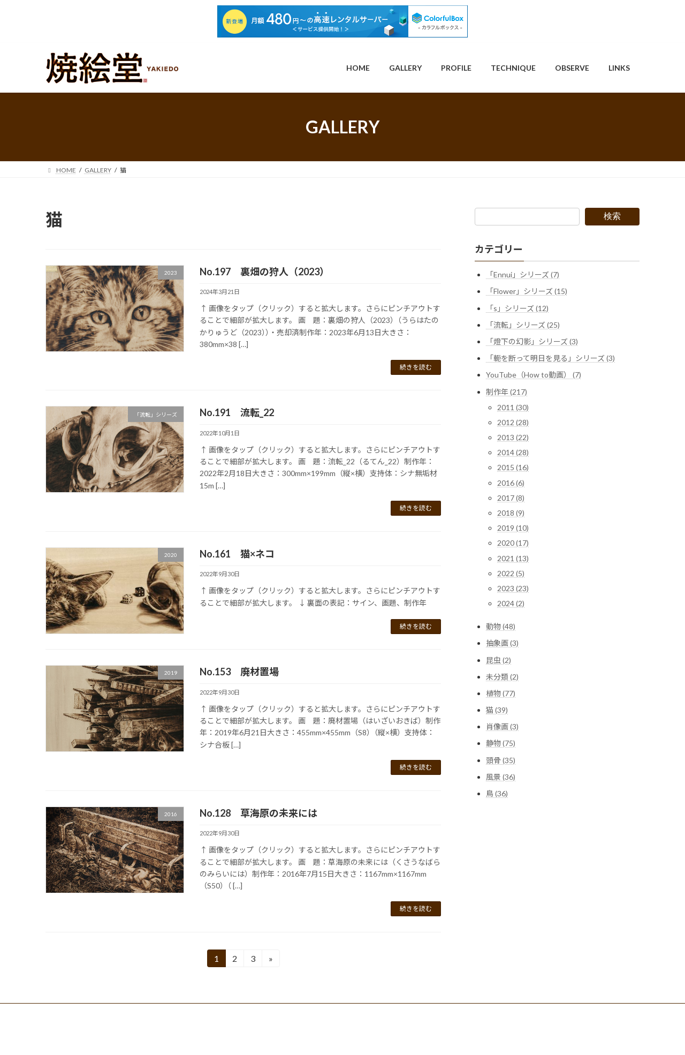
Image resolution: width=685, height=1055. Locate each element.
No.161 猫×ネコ (237, 554)
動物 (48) (500, 626)
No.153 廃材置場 (239, 671)
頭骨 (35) (500, 760)
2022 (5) (510, 573)
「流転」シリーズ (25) (523, 324)
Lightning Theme (343, 1037)
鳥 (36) (497, 793)
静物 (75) (500, 743)
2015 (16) (513, 467)
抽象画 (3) (502, 642)
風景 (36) (500, 776)
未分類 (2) (502, 676)
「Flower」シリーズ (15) (526, 291)
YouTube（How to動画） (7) (533, 374)
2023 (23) (513, 588)
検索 (612, 216)
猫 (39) (497, 709)
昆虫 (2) (498, 660)
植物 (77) (500, 693)
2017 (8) (510, 497)
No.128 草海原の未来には (258, 813)
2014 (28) (513, 452)
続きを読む (416, 367)
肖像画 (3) (502, 726)
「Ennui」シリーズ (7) (522, 274)
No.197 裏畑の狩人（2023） (264, 271)
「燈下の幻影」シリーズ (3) (532, 341)
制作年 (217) (506, 391)
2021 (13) (513, 558)
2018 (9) (510, 512)
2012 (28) (513, 422)
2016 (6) (510, 482)
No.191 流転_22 (237, 412)
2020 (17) (513, 542)
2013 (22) (513, 437)
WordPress (296, 1037)
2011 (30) (513, 407)
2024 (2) (510, 603)
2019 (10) (513, 527)
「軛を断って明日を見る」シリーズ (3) (550, 358)
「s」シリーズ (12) (517, 308)
